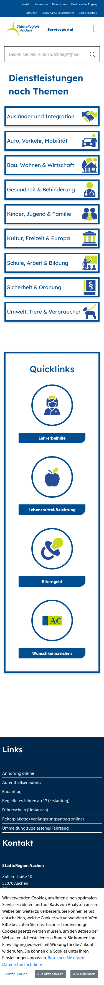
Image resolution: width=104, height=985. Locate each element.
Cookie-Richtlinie (88, 13)
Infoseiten (31, 13)
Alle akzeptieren (50, 973)
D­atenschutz (59, 4)
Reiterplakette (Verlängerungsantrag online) (43, 819)
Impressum (41, 4)
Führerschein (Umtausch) (25, 809)
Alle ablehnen (84, 973)
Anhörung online (18, 773)
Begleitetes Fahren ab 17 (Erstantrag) (36, 800)
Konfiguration (16, 973)
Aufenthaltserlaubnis (21, 782)
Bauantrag (12, 791)
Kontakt (26, 4)
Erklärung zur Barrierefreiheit (58, 13)
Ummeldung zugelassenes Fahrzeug (35, 828)
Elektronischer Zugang (84, 4)
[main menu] (95, 28)
